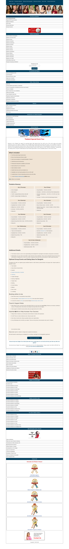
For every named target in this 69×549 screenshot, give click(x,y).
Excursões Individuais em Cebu (11, 419)
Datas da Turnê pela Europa (11, 359)
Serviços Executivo (12, 3)
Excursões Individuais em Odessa (12, 392)
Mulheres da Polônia (9, 44)
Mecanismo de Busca (37, 1)
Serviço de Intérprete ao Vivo (11, 72)
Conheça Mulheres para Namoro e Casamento (14, 85)
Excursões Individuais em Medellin (12, 405)
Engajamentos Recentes (10, 108)
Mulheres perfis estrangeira (35, 545)
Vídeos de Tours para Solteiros (11, 366)
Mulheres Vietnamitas (10, 56)
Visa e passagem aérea (10, 456)
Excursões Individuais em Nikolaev (12, 394)
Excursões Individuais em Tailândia (12, 416)
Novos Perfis (44, 1)
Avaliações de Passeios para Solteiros (12, 368)
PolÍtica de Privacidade (33, 547)
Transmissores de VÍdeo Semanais (13, 442)
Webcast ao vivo (52, 547)
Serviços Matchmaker (10, 25)
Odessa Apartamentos (10, 119)
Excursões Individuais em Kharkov (12, 390)
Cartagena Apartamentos (10, 123)
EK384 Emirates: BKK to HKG (37, 300)
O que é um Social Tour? (10, 449)
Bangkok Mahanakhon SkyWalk (17, 272)
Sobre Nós (8, 83)
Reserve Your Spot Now (34, 337)
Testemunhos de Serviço (10, 97)
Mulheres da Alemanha (10, 42)
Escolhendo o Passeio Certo (11, 453)
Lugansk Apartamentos (10, 121)
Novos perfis (53, 545)
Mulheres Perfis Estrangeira (27, 1)
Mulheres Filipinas (9, 53)
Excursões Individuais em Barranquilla (12, 403)
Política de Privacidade (10, 92)
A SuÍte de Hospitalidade (10, 451)
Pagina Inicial (11, 1)
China (22, 300)
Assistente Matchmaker (51, 1)
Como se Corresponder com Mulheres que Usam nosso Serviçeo (17, 87)
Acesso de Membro (19, 3)
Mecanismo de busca (45, 545)
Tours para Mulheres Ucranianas (11, 382)
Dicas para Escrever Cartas (11, 76)
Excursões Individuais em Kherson (12, 385)
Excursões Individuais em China (11, 423)
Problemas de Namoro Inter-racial (12, 110)
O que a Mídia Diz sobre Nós (11, 94)
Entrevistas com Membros (10, 99)
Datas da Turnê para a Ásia (11, 357)
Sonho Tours (8, 112)
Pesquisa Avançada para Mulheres (12, 61)
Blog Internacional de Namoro (11, 444)
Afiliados (58, 547)
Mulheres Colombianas (10, 51)
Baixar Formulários (9, 364)
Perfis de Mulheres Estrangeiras (11, 35)
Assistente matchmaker (12, 547)
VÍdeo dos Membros (9, 439)
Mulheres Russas (9, 39)
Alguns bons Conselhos (10, 78)
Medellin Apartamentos (10, 124)
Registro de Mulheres (10, 21)
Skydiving (13, 274)
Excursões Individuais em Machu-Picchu (13, 408)
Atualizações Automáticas (10, 79)
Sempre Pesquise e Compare (11, 446)
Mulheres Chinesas (9, 49)
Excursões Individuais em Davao (11, 421)
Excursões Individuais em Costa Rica (12, 410)
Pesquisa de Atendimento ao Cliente (12, 101)
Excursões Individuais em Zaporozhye (12, 389)
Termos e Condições (43, 547)
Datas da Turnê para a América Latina (12, 361)
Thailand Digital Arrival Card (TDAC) (25, 298)
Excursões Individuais (18, 1)
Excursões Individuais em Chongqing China (13, 426)
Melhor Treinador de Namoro (11, 105)
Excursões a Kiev (9, 383)
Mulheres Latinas (9, 46)
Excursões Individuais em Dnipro (11, 387)
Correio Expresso (9, 74)
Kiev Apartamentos (9, 117)
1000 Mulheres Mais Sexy (10, 60)
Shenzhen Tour (43, 230)
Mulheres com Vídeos (10, 58)
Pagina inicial (15, 545)
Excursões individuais (24, 545)
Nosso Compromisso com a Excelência (13, 90)
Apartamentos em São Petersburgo (12, 116)
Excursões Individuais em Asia (11, 414)
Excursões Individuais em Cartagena (12, 401)
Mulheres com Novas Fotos (11, 37)
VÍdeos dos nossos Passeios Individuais (13, 441)
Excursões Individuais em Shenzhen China (13, 424)
